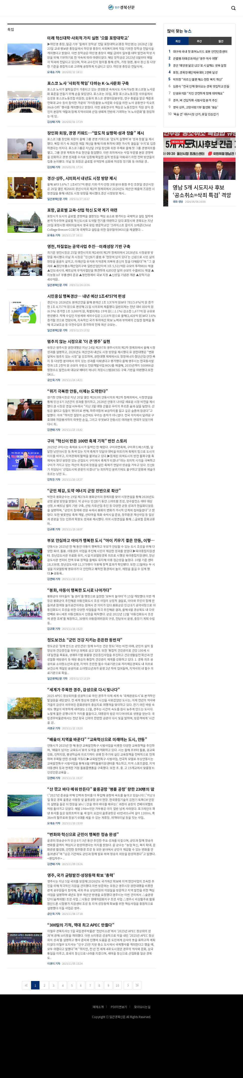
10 (117, 985)
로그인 (1, 11)
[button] (226, 141)
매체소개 (98, 1007)
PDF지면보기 (119, 1007)
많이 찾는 (179, 31)
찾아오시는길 (142, 1007)
